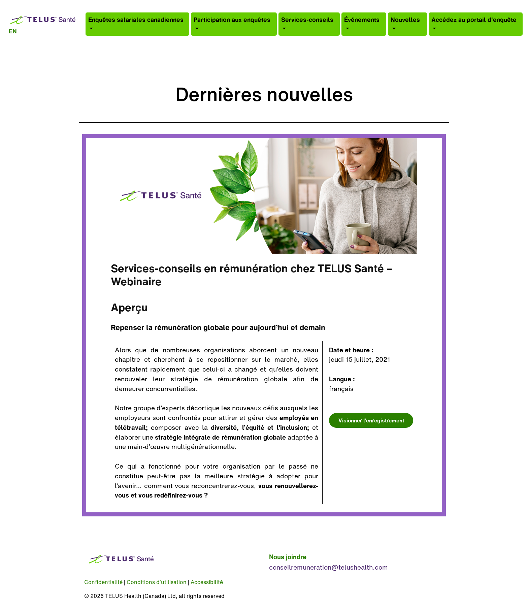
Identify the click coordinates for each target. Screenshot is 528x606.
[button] (138, 24)
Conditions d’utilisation (157, 582)
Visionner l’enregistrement (371, 420)
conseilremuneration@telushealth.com (328, 567)
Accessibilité (207, 582)
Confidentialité (103, 582)
